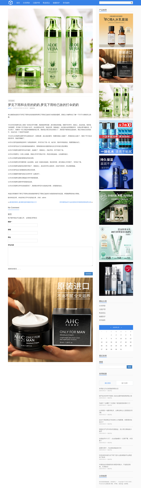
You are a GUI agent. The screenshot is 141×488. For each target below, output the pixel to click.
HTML (116, 484)
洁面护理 (36, 3)
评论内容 (11, 245)
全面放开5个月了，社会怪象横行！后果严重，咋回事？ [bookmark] (116, 440)
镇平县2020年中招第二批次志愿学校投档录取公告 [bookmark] (115, 396)
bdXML (126, 484)
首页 (18, 3)
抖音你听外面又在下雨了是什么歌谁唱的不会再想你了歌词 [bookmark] (115, 456)
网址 (9, 237)
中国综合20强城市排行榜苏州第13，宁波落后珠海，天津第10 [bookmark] (115, 466)
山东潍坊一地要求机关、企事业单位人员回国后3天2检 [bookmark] (116, 411)
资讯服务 (66, 3)
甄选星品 (46, 3)
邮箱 (9, 229)
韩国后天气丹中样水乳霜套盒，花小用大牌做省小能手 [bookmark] (115, 430)
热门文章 (125, 383)
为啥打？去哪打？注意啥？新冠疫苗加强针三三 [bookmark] (114, 403)
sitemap (121, 484)
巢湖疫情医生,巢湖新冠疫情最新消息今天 (23, 202)
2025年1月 (116, 327)
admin (10, 108)
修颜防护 (56, 3)
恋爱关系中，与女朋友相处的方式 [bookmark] (110, 448)
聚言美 (108, 484)
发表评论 (32, 108)
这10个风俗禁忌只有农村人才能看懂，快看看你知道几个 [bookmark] (115, 421)
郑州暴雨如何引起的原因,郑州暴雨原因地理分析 (75, 202)
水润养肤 (26, 3)
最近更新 (108, 383)
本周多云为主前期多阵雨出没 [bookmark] (108, 388)
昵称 (10, 222)
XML (111, 484)
